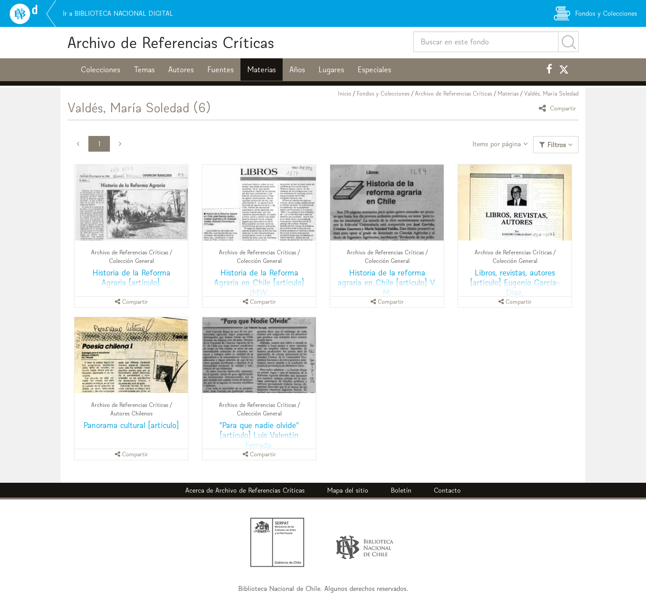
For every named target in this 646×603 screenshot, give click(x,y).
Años (297, 69)
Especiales (374, 69)
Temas (144, 69)
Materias (261, 69)
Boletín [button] (401, 490)
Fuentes (220, 69)
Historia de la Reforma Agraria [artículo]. (131, 277)
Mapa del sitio (347, 490)
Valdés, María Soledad (551, 93)
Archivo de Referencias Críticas (170, 42)
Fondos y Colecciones (383, 93)
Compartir (559, 108)
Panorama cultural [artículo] (131, 425)
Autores (181, 69)
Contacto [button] (447, 490)
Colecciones (100, 69)
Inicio (344, 93)
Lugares (331, 69)
